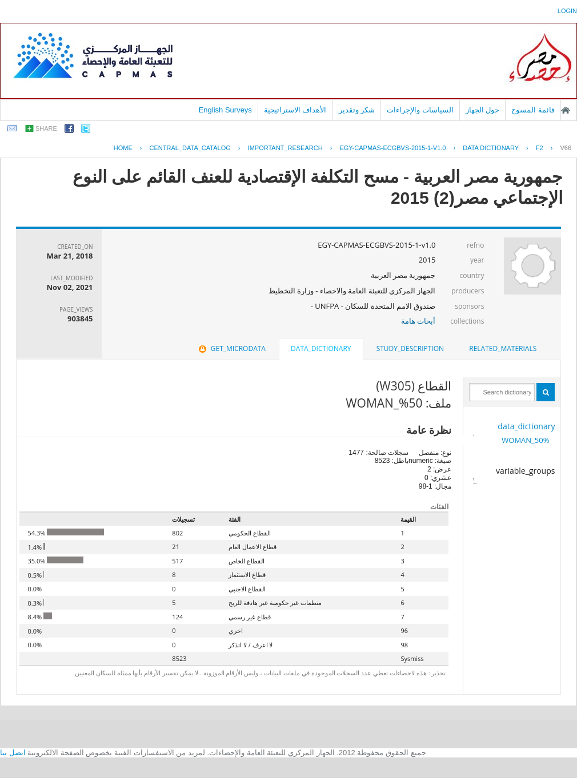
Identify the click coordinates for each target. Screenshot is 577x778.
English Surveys (225, 110)
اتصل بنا (13, 752)
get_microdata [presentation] (231, 348)
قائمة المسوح (533, 110)
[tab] (502, 349)
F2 (539, 147)
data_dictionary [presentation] (321, 348)
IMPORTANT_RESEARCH (285, 147)
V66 (565, 147)
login (567, 10)
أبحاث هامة (418, 321)
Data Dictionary (491, 147)
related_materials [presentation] (502, 348)
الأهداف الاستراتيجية (295, 110)
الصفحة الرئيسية (565, 110)
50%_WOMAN (525, 440)
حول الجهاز (483, 110)
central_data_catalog (190, 147)
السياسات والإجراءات (420, 110)
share (46, 128)
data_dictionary (526, 426)
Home (123, 147)
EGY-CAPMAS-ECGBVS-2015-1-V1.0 (392, 147)
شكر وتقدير (357, 110)
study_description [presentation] (410, 348)
